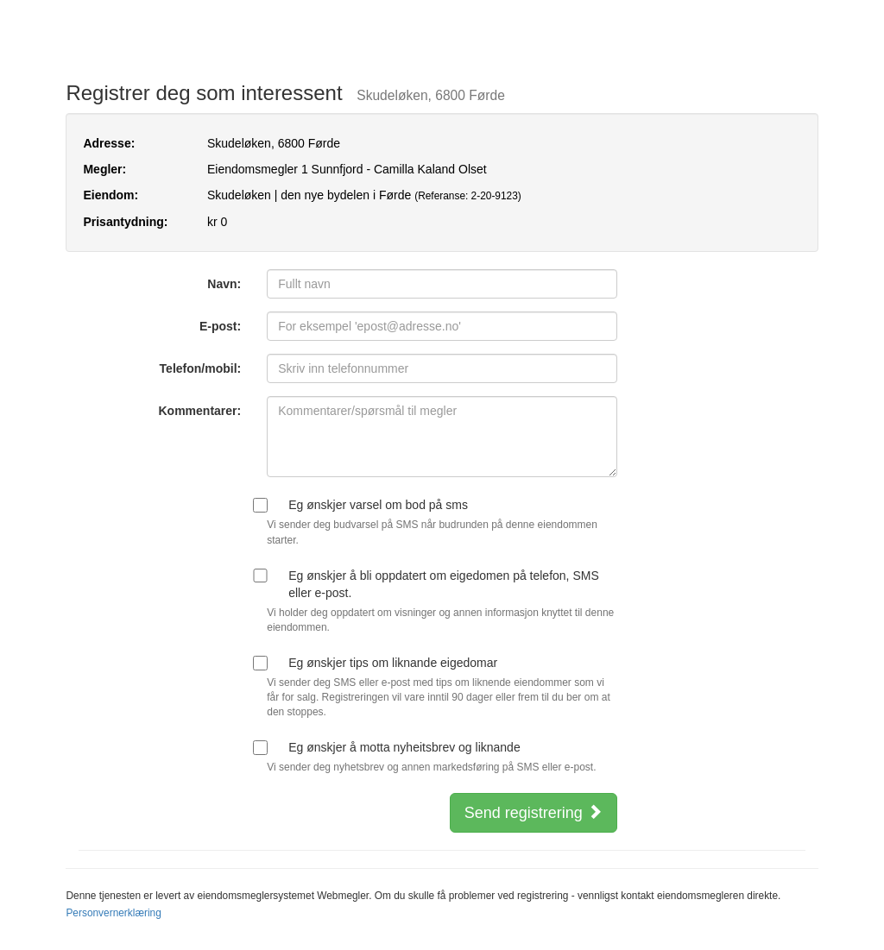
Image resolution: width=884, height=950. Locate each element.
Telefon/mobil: (201, 368)
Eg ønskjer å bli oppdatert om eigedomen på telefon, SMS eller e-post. (443, 584)
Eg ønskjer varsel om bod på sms (378, 505)
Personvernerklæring (113, 913)
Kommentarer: (200, 411)
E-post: (220, 326)
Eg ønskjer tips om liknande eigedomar (392, 663)
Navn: (224, 284)
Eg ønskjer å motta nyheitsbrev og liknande (404, 747)
